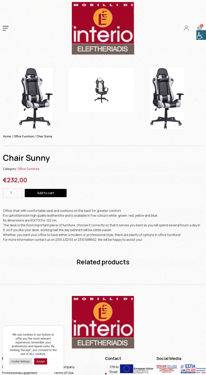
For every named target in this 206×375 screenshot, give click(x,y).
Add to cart (45, 193)
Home (7, 136)
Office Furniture (24, 136)
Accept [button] (41, 361)
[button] (7, 99)
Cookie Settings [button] (20, 361)
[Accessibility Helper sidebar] (201, 35)
